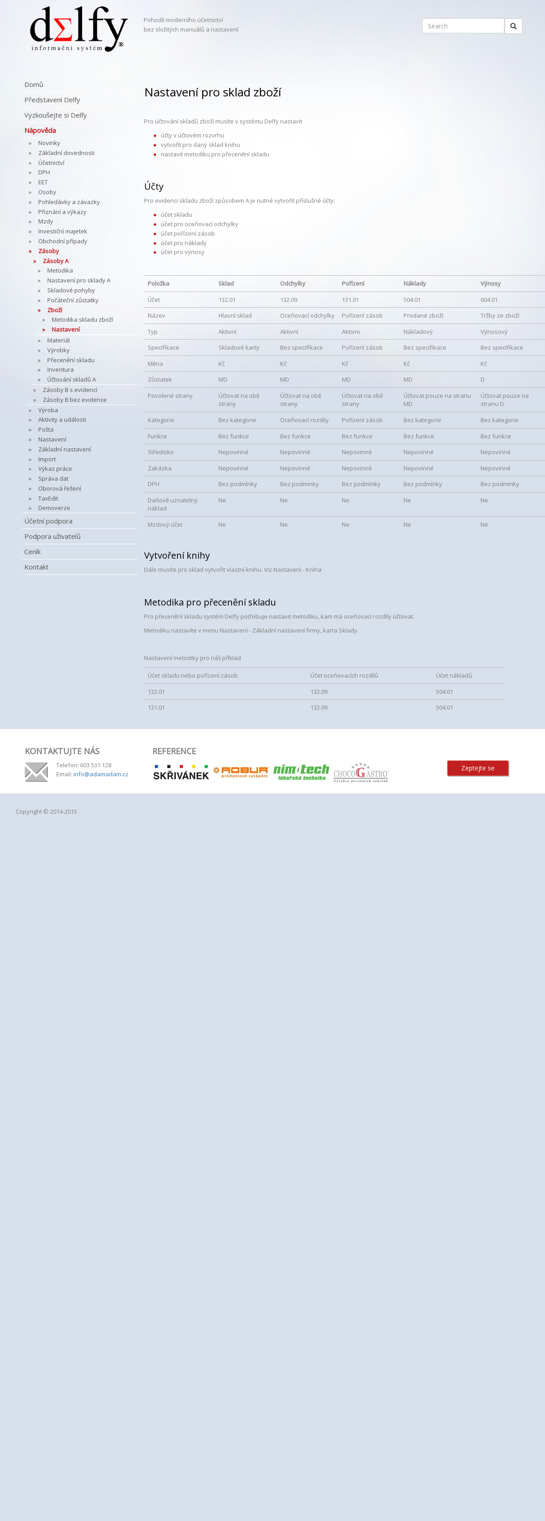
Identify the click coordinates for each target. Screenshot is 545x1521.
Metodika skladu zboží (82, 319)
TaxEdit (48, 498)
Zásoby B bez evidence (75, 400)
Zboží (54, 310)
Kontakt (36, 566)
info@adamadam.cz (100, 774)
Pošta (46, 429)
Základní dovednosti (66, 153)
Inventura (60, 369)
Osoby (47, 192)
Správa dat (53, 478)
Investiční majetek (62, 231)
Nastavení (66, 329)
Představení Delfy (52, 99)
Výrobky (58, 350)
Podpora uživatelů (52, 536)
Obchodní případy (62, 241)
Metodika (60, 270)
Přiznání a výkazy (62, 212)
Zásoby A (55, 261)
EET (43, 182)
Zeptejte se (478, 768)
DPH (44, 172)
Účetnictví (51, 163)
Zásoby (48, 251)
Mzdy (45, 221)
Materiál (58, 340)
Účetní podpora (48, 520)
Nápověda (40, 130)
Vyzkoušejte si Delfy (55, 114)
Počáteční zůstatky (73, 300)
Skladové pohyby (71, 290)
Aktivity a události (62, 419)
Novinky (49, 143)
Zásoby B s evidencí (70, 390)
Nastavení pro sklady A (78, 280)
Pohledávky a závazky (69, 202)
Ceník (32, 551)
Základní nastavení (64, 449)
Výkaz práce (55, 468)
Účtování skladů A (71, 379)
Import (47, 459)
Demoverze (54, 508)
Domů (33, 84)
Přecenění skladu (71, 360)
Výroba (48, 410)
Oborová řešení (59, 488)
